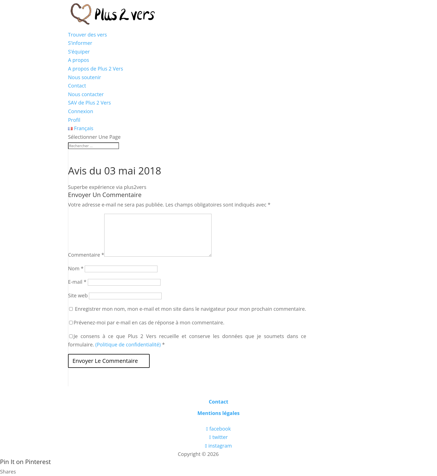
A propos (78, 60)
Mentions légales (218, 413)
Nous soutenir (84, 77)
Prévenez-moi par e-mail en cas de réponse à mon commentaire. (146, 322)
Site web (78, 295)
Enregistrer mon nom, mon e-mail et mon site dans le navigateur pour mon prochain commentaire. (190, 308)
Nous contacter (86, 94)
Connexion (80, 111)
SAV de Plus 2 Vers (89, 102)
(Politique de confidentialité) (128, 344)
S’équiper (79, 51)
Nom (76, 268)
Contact (77, 85)
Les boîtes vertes (239, 454)
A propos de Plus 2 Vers (95, 68)
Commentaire (86, 254)
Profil (74, 119)
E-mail (77, 281)
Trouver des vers (87, 34)
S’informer (80, 43)
